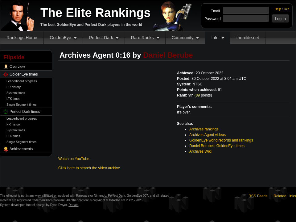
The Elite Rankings (95, 12)
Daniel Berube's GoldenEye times (217, 146)
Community (183, 37)
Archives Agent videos (207, 135)
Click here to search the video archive (89, 168)
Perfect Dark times (25, 111)
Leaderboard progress (21, 81)
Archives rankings (204, 129)
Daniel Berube (168, 55)
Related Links (284, 196)
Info (214, 37)
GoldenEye (60, 37)
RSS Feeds (258, 196)
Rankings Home (21, 37)
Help (278, 9)
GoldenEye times (24, 74)
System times (15, 93)
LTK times (13, 99)
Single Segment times (21, 104)
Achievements (21, 149)
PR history (13, 87)
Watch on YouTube (73, 159)
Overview (17, 66)
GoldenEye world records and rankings (221, 140)
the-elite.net (247, 37)
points (203, 95)
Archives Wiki (200, 151)
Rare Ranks (142, 37)
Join (286, 9)
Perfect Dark (101, 37)
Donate (73, 205)
